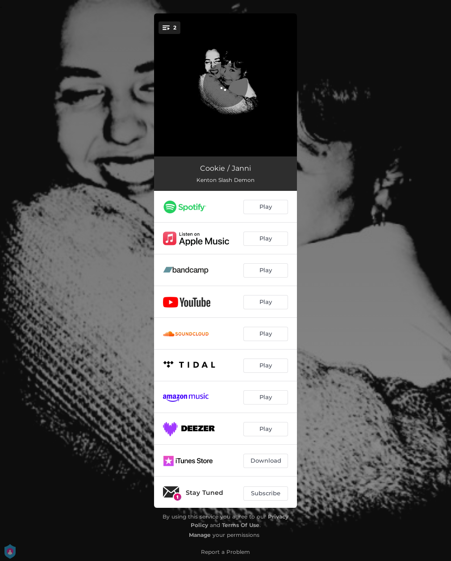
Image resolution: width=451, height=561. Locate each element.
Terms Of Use (240, 525)
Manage (200, 534)
